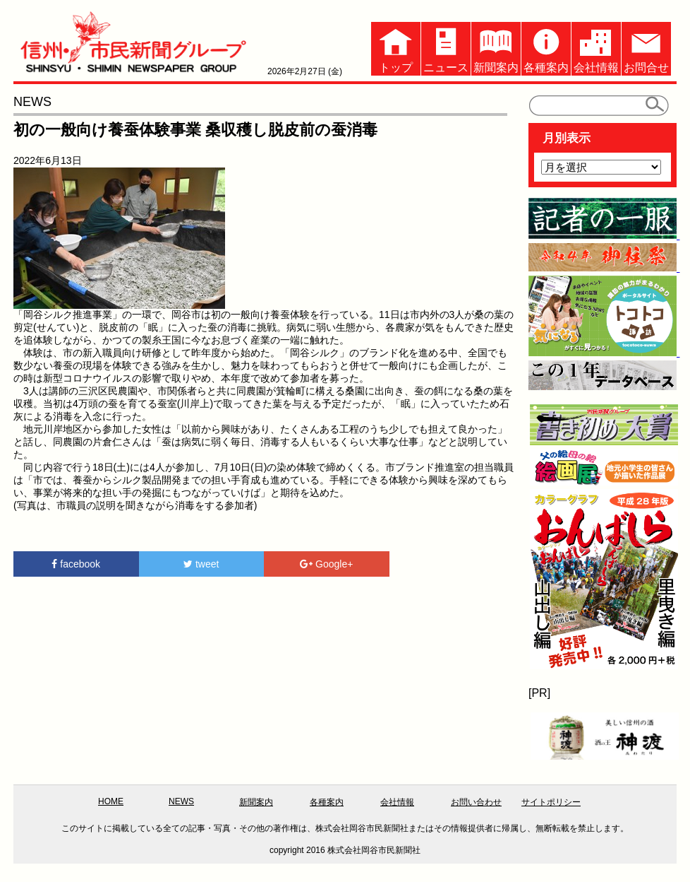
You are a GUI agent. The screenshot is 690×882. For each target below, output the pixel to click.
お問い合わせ (476, 802)
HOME (110, 801)
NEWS (181, 801)
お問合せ (646, 48)
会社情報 (596, 48)
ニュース (446, 48)
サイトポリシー (551, 802)
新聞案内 (496, 48)
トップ (395, 48)
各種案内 (546, 48)
